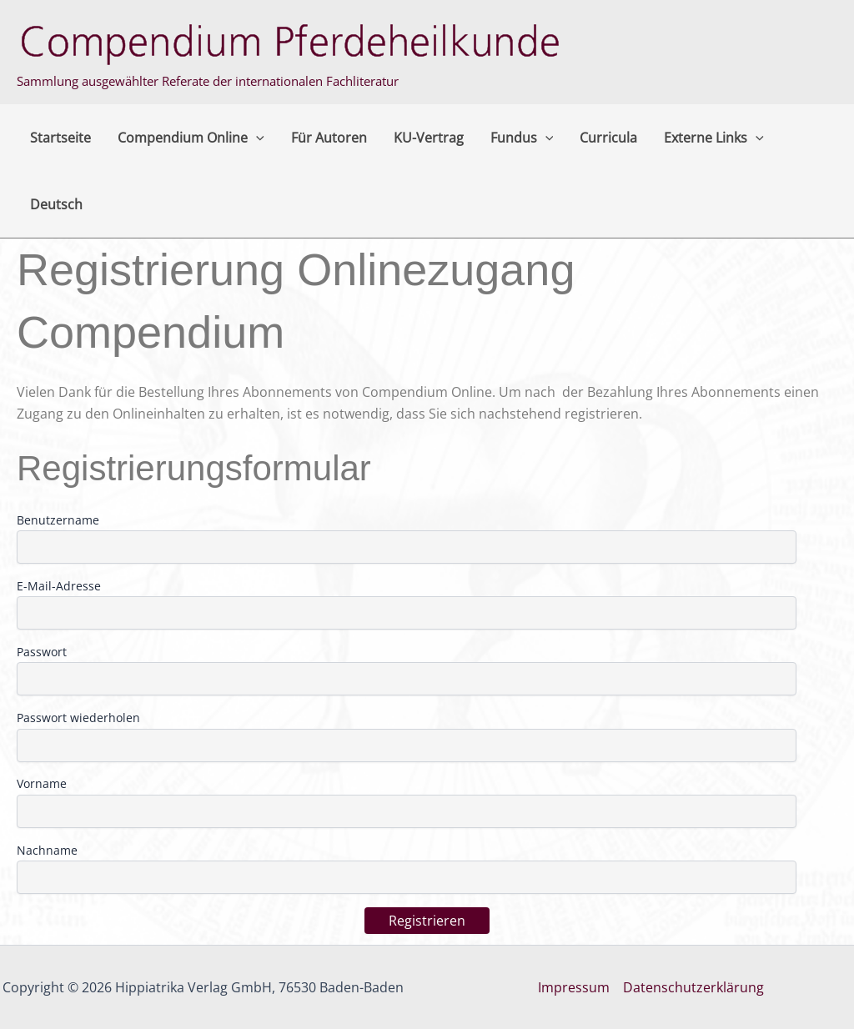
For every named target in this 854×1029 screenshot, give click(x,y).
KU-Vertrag (429, 137)
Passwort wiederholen (78, 717)
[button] (256, 137)
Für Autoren (329, 137)
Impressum (574, 987)
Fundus (522, 137)
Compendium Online (191, 137)
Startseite (60, 137)
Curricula (608, 137)
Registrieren (427, 920)
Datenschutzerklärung (693, 987)
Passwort (42, 652)
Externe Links (714, 137)
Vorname (42, 783)
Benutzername (58, 520)
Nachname (47, 850)
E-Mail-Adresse (59, 586)
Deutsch (56, 204)
